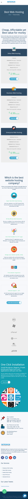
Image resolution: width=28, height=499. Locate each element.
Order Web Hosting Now (13, 302)
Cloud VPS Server (5, 474)
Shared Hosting (16, 14)
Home (9, 14)
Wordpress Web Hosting (7, 468)
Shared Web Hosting (6, 470)
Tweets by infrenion (5, 486)
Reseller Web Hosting (6, 472)
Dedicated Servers (5, 477)
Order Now (13, 79)
